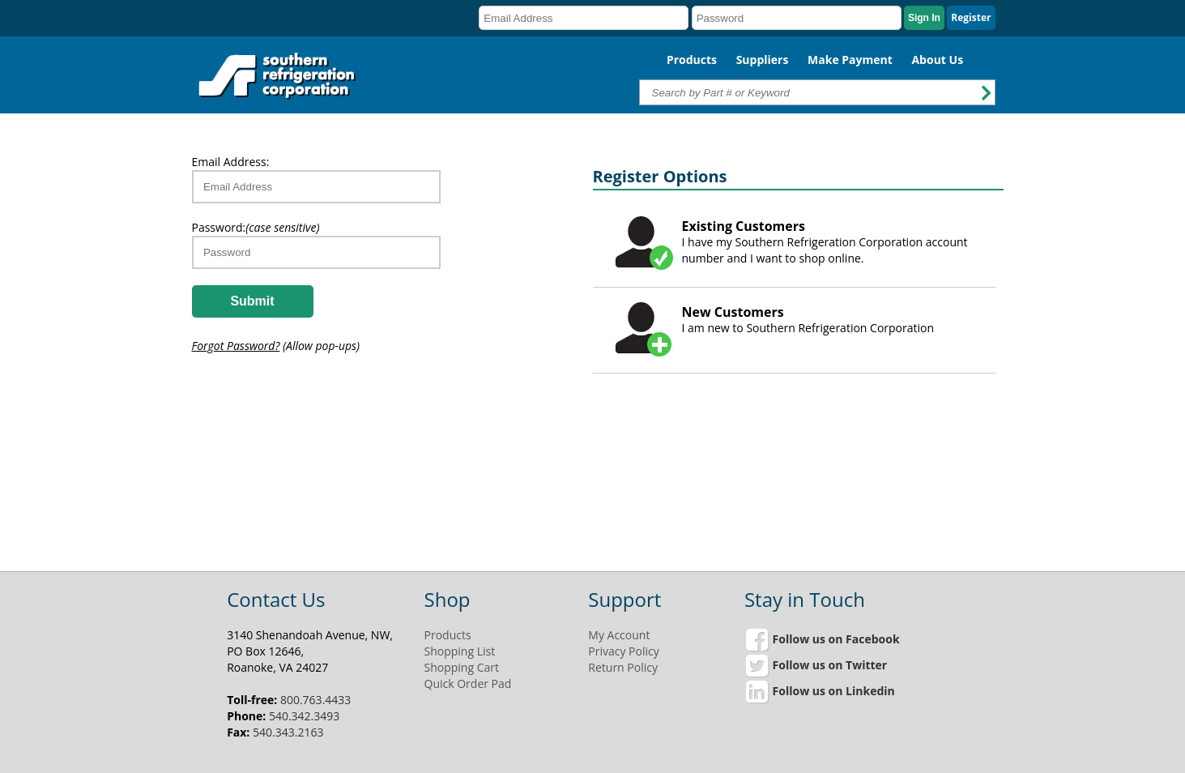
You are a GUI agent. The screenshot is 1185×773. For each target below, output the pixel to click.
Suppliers (762, 59)
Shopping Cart (461, 667)
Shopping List (460, 651)
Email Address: (231, 161)
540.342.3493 (304, 716)
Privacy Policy (623, 651)
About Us (937, 59)
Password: (256, 227)
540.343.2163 (288, 732)
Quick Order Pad (468, 683)
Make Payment (850, 59)
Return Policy (623, 667)
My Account (619, 635)
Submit (252, 301)
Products (692, 59)
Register (971, 17)
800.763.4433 (315, 699)
